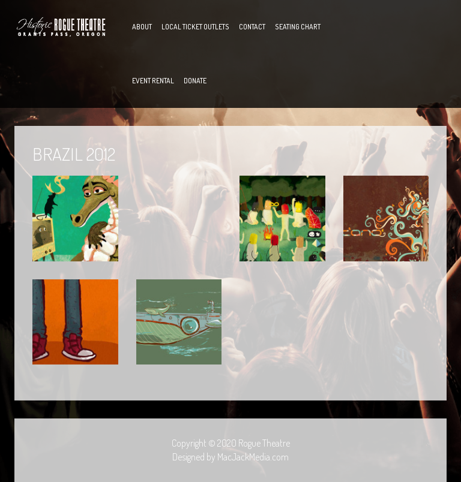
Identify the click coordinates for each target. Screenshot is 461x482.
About (142, 26)
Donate (195, 80)
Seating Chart (298, 26)
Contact (252, 26)
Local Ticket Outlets (195, 26)
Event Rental (153, 80)
